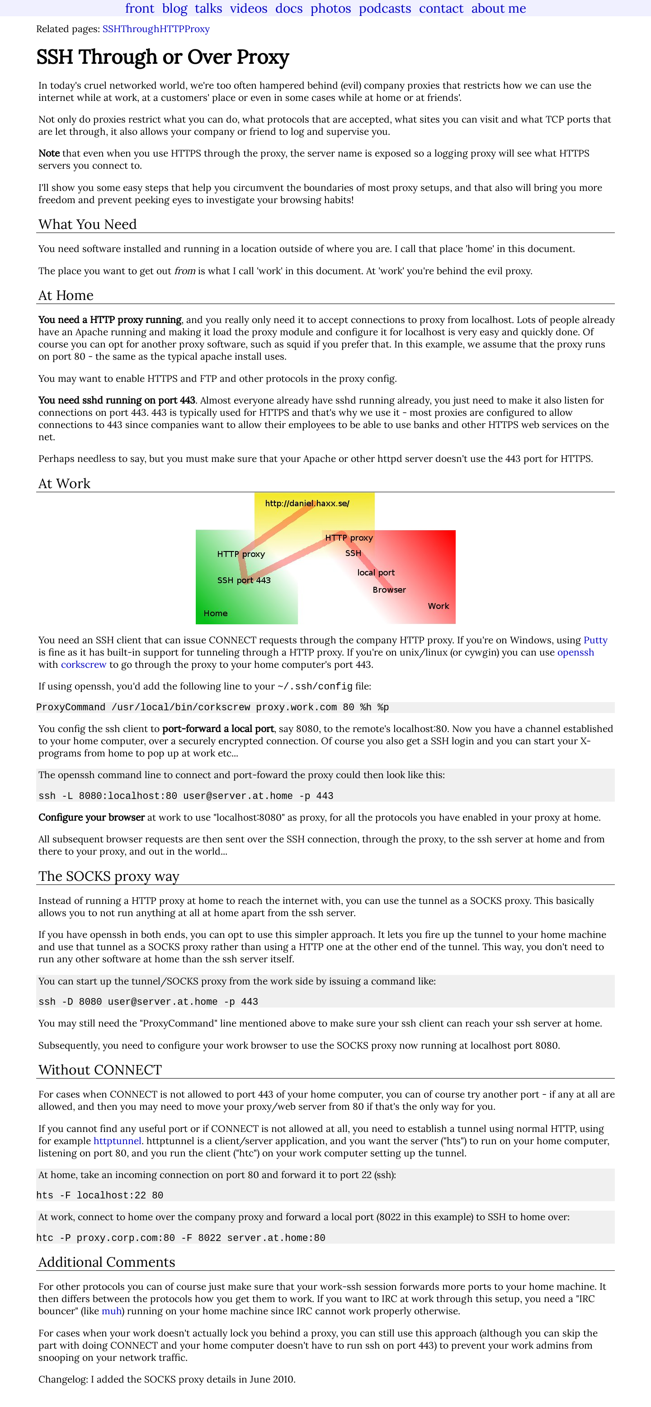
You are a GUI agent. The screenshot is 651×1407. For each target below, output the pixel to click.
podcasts (385, 8)
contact (441, 8)
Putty (596, 640)
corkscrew (84, 664)
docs (289, 8)
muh (112, 1323)
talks (208, 8)
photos (331, 8)
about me (499, 8)
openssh (575, 652)
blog (174, 8)
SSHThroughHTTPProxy (156, 29)
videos (249, 8)
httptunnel (118, 1148)
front (140, 8)
